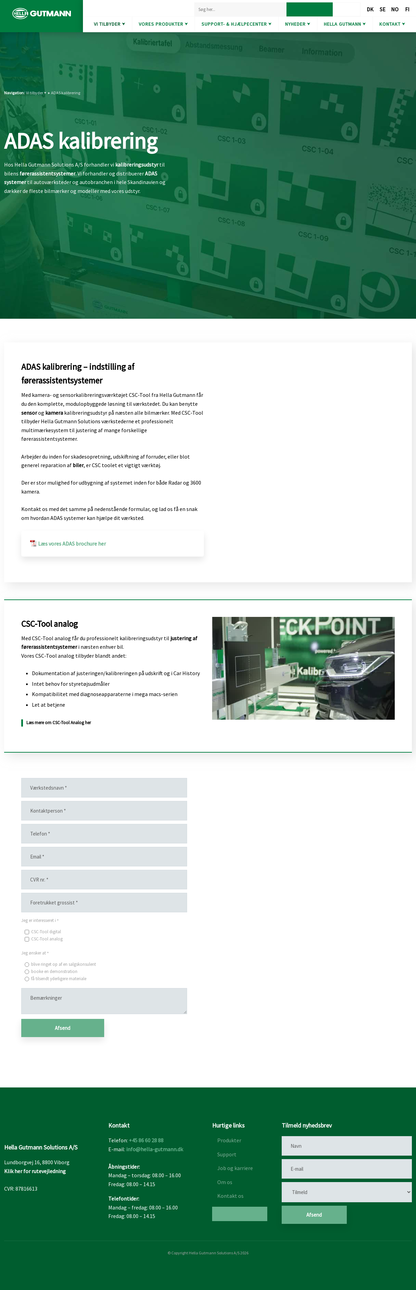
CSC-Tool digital (46, 932)
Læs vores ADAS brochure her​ (72, 543)
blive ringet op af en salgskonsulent (63, 964)
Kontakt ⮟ (392, 24)
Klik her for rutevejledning (35, 1171)
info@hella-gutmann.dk (154, 1149)
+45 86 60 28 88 (146, 1140)
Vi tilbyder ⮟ (109, 24)
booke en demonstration (54, 971)
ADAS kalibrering (65, 92)
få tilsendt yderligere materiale (58, 979)
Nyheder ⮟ (297, 24)
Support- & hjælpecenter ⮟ (236, 24)
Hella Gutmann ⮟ (345, 24)
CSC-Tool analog (47, 939)
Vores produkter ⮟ (163, 24)
